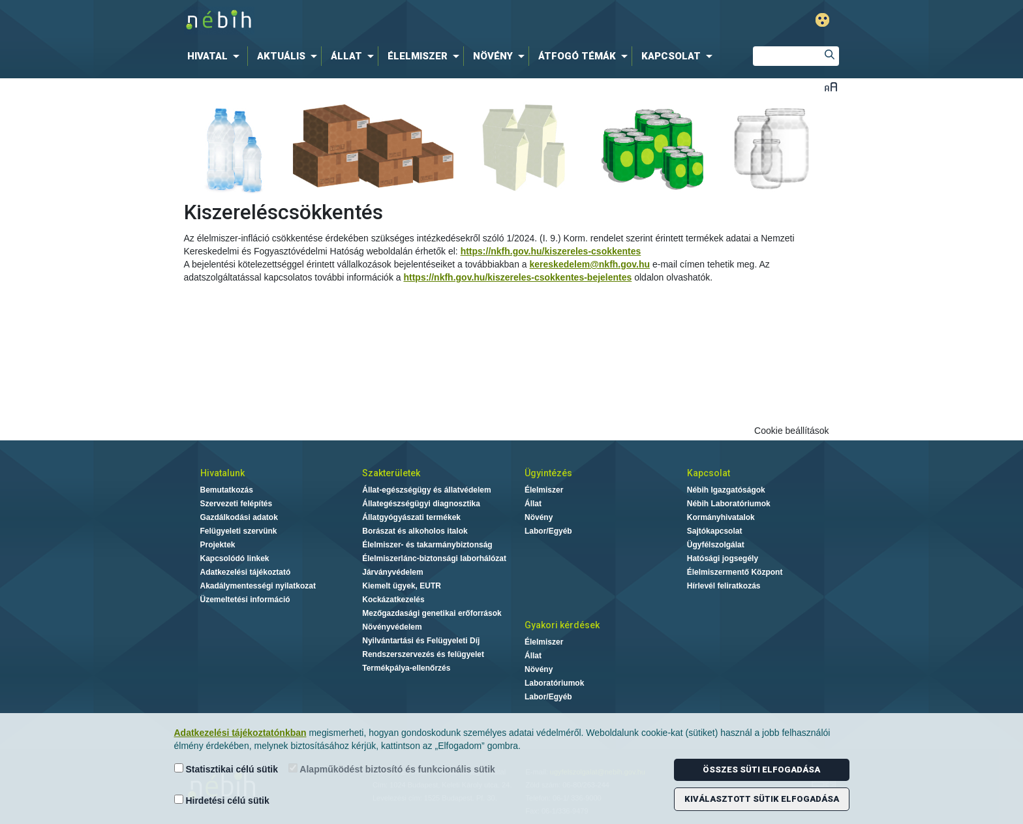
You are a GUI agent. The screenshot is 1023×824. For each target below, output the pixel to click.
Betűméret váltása (831, 86)
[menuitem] (216, 56)
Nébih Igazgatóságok (726, 490)
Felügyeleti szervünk (238, 531)
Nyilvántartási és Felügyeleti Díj (421, 640)
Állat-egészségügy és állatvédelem (426, 490)
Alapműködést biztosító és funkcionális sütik (391, 768)
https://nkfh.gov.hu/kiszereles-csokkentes (551, 251)
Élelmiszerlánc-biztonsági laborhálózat (434, 558)
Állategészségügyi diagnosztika (421, 503)
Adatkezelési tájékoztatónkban (240, 732)
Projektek (218, 544)
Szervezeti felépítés (236, 503)
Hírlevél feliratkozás (724, 585)
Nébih (372, 21)
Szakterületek (391, 473)
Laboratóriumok (554, 683)
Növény (539, 517)
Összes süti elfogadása (761, 769)
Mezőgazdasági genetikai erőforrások (431, 613)
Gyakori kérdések (562, 625)
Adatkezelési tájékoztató (245, 572)
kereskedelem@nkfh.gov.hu (590, 264)
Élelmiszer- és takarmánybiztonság (427, 544)
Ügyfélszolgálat (715, 544)
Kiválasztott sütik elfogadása (761, 799)
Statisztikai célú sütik (226, 768)
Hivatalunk (222, 473)
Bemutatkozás (226, 490)
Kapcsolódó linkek (234, 558)
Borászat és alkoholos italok (414, 531)
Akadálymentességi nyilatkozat (258, 585)
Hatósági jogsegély (722, 558)
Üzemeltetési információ (245, 599)
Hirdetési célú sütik (221, 800)
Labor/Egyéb (548, 531)
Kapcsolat (708, 473)
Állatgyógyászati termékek (411, 517)
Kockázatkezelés (393, 599)
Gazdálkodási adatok (239, 517)
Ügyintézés (548, 473)
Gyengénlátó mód (822, 20)
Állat (533, 503)
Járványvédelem (392, 572)
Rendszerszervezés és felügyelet (423, 654)
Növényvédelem (391, 627)
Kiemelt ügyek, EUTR (401, 585)
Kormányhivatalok (721, 517)
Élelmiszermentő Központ (735, 572)
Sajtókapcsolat (714, 531)
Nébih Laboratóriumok (729, 503)
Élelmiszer (544, 490)
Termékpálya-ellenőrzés (406, 668)
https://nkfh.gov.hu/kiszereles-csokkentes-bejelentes (517, 277)
